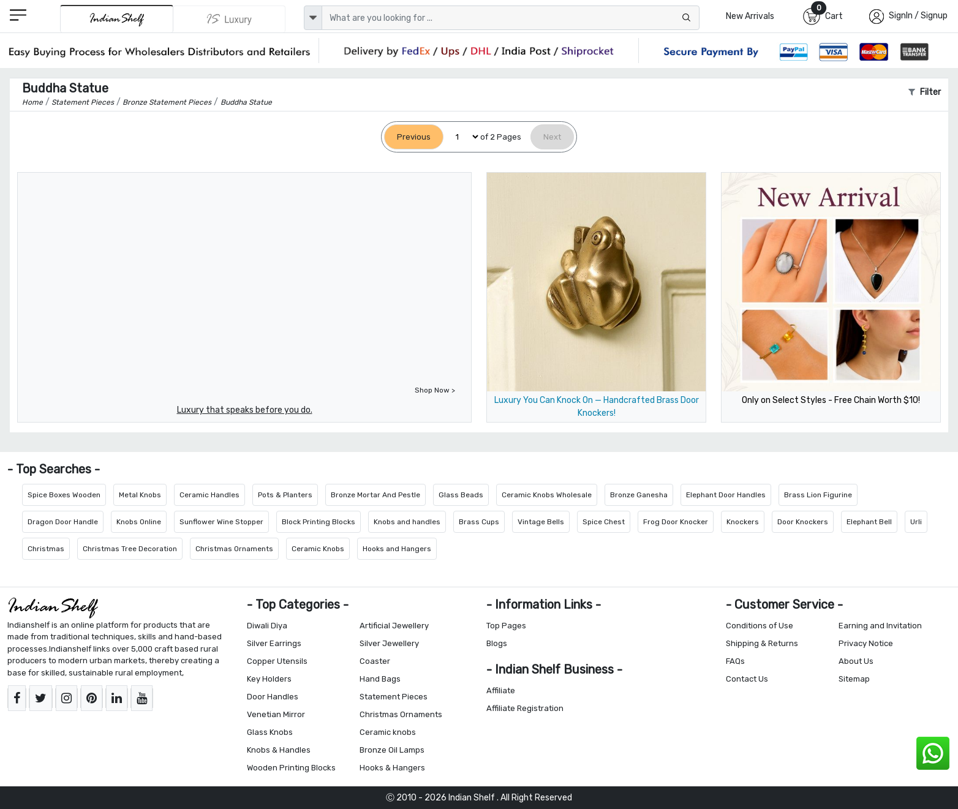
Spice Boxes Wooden (64, 495)
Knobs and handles (407, 521)
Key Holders (269, 678)
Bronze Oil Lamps (392, 749)
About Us (856, 661)
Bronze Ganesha (639, 495)
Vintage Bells (541, 521)
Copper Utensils (277, 661)
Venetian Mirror (276, 714)
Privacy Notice (866, 643)
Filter (924, 92)
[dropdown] (313, 18)
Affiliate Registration (525, 708)
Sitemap (854, 678)
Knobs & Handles (279, 749)
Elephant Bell (869, 521)
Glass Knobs (270, 732)
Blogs (496, 643)
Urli (916, 521)
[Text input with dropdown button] (511, 18)
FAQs (735, 661)
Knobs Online (138, 521)
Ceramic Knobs (318, 548)
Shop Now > (435, 390)
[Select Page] (461, 136)
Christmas (46, 548)
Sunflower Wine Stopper (221, 521)
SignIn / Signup (918, 15)
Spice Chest (604, 521)
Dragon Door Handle (63, 521)
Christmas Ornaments (234, 548)
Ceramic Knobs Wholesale (547, 495)
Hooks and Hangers (397, 548)
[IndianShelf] (116, 18)
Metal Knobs (140, 495)
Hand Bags (380, 678)
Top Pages (506, 625)
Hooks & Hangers (392, 767)
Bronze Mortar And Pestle (375, 495)
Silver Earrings (274, 643)
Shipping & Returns (762, 643)
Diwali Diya (267, 625)
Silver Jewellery (389, 643)
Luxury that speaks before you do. (244, 410)
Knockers (742, 521)
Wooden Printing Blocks (291, 767)
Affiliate (500, 690)
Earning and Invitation (880, 625)
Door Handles (272, 696)
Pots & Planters (285, 495)
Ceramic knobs (388, 732)
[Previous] (413, 136)
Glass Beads (461, 495)
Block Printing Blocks (318, 521)
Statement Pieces (394, 696)
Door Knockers (802, 521)
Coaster (375, 661)
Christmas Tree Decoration (130, 548)
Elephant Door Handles (726, 495)
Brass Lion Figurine (818, 495)
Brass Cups (479, 521)
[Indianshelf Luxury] (229, 19)
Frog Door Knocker (675, 521)
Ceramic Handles (209, 495)
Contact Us (747, 678)
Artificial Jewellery (394, 625)
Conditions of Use (759, 625)
